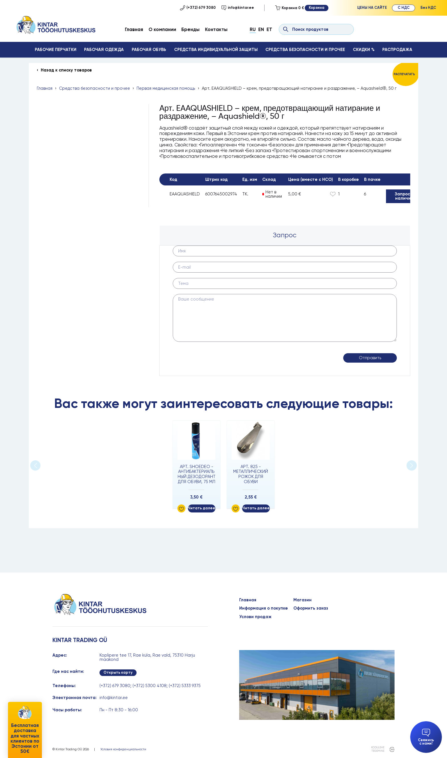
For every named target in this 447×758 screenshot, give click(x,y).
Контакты (216, 29)
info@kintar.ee (237, 7)
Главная (134, 29)
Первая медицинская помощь (166, 88)
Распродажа (397, 49)
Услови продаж (255, 617)
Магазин (302, 600)
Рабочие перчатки (55, 49)
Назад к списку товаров (66, 70)
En (261, 29)
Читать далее (201, 508)
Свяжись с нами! (426, 737)
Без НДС (428, 7)
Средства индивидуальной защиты (216, 49)
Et (269, 29)
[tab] (285, 235)
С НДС (404, 7)
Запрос (284, 235)
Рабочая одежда (104, 49)
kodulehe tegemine (377, 749)
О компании (162, 29)
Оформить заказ (310, 608)
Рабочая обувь (149, 49)
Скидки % (364, 49)
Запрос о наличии (404, 196)
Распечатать (404, 74)
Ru (253, 29)
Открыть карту (118, 672)
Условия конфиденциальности (123, 749)
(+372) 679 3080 (198, 7)
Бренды (190, 29)
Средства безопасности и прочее (305, 49)
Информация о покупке (263, 608)
